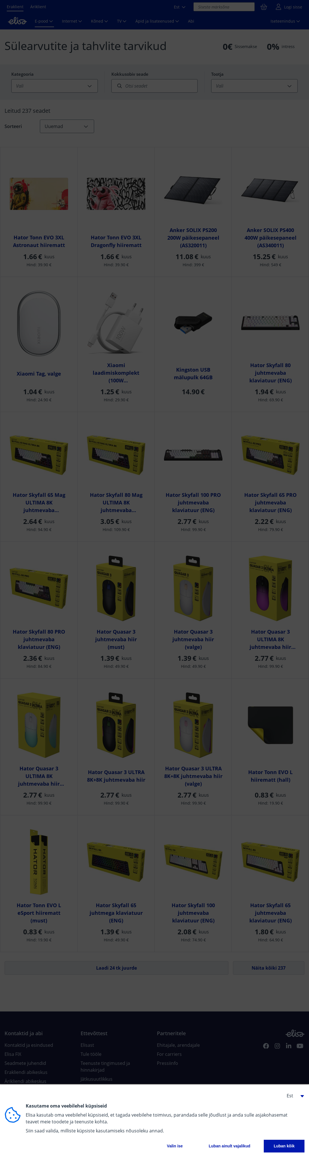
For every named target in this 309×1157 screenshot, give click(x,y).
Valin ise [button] (175, 1146)
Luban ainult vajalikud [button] (229, 1146)
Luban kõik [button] (284, 1146)
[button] (293, 1095)
